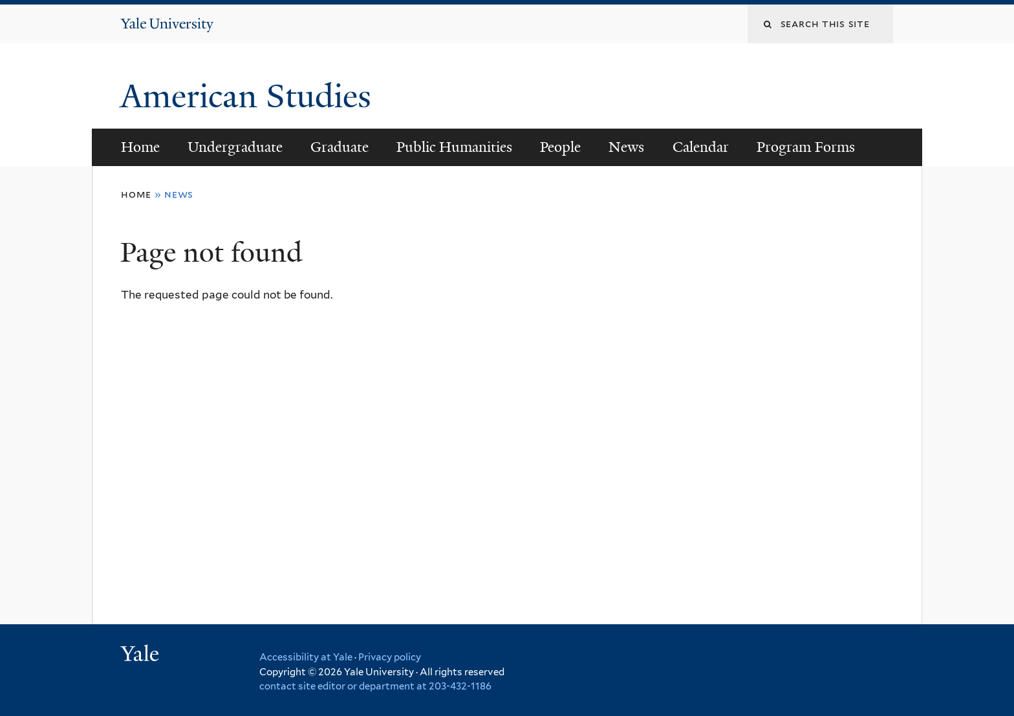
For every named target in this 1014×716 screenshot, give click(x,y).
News (626, 147)
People (560, 147)
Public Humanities (454, 147)
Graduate (339, 147)
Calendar (701, 147)
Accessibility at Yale (305, 657)
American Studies (250, 96)
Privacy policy (389, 657)
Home (140, 147)
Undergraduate (235, 147)
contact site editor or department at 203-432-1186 (375, 686)
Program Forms (806, 147)
